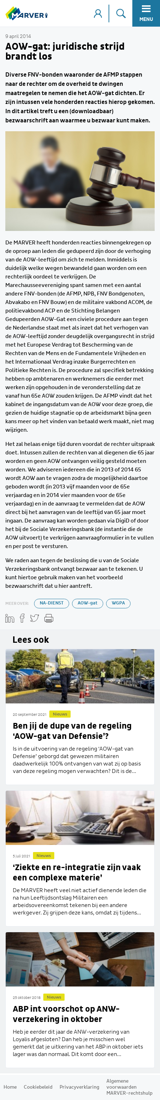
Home (10, 1087)
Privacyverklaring (79, 1087)
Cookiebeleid (38, 1087)
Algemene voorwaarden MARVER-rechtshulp (129, 1087)
